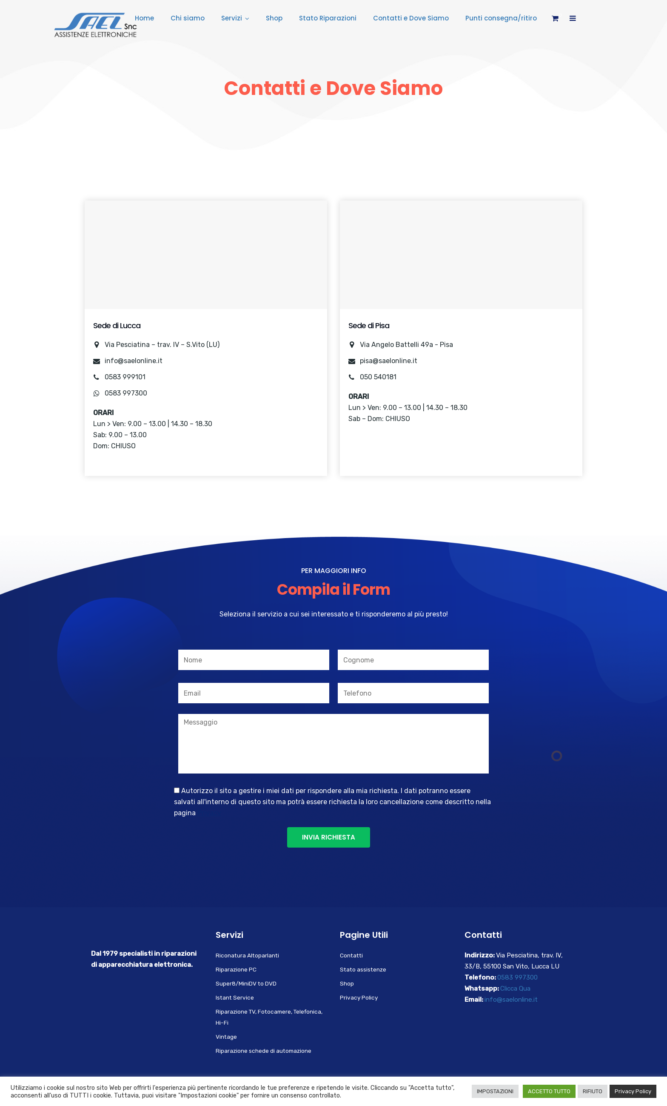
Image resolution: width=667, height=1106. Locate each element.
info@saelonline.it (511, 999)
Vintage (226, 1036)
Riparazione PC (236, 969)
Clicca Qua (515, 988)
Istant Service (235, 997)
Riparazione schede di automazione (263, 1050)
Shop (274, 18)
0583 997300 (517, 977)
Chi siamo (188, 18)
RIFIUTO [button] (592, 1091)
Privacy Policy (359, 997)
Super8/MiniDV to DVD (246, 983)
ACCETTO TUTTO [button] (549, 1091)
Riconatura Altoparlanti (247, 955)
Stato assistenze (363, 969)
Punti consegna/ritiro (501, 18)
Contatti (351, 955)
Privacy (209, 813)
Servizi (231, 18)
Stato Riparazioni (327, 18)
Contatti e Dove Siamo (411, 18)
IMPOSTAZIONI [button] (495, 1091)
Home (144, 18)
